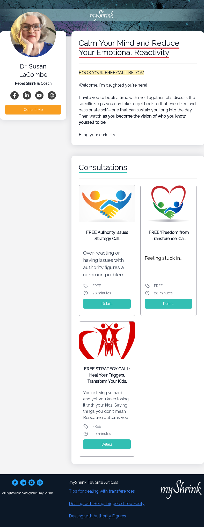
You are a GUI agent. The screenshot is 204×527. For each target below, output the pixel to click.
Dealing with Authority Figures (97, 516)
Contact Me (33, 110)
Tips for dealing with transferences (102, 491)
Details (107, 304)
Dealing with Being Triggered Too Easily (106, 503)
